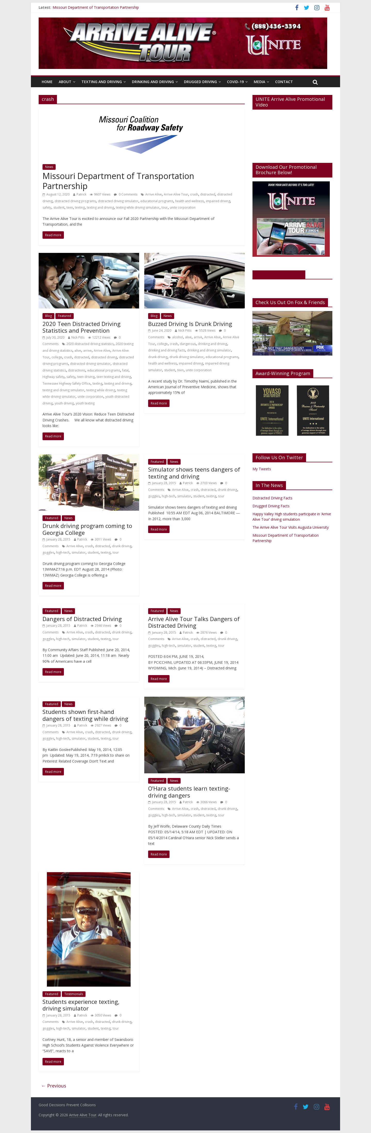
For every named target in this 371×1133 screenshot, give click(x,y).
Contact (284, 81)
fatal (125, 370)
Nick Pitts (78, 337)
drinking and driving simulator (209, 350)
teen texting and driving (114, 377)
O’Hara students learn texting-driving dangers (189, 791)
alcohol (177, 337)
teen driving (86, 377)
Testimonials (73, 994)
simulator (79, 552)
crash (194, 194)
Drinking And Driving (153, 81)
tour (165, 207)
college (57, 357)
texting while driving (100, 390)
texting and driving (100, 207)
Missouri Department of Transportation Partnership (96, 7)
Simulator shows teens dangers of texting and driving (194, 472)
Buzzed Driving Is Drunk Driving (190, 323)
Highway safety (53, 377)
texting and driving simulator (63, 390)
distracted (207, 194)
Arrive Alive (153, 194)
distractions (76, 370)
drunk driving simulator (187, 357)
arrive (87, 350)
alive (77, 350)
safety (47, 207)
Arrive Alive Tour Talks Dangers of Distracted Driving (194, 622)
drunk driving (157, 357)
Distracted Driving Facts (272, 497)
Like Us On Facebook (279, 274)
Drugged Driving (200, 81)
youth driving (64, 403)
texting (80, 207)
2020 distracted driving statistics (90, 344)
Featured (64, 316)
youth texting (85, 403)
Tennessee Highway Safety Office (66, 383)
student (58, 207)
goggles (48, 552)
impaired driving (218, 201)
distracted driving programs (75, 201)
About (65, 81)
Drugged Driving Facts (271, 505)
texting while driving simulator (137, 207)
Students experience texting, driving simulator (81, 1005)
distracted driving (104, 357)
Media (259, 81)
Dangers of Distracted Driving (82, 619)
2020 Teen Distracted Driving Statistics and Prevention (82, 327)
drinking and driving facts (166, 350)
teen (69, 207)
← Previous (53, 1086)
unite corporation (183, 207)
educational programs (156, 201)
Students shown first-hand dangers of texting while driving (85, 715)
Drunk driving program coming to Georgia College (87, 529)
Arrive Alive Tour (176, 194)
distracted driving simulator (118, 201)
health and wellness (189, 201)
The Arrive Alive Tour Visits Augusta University (290, 527)
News (49, 167)
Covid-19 (235, 81)
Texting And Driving (101, 81)
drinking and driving (212, 344)
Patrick (81, 194)
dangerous (188, 344)
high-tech (63, 552)
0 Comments (125, 194)
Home (47, 81)
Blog (48, 316)
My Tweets (261, 468)
